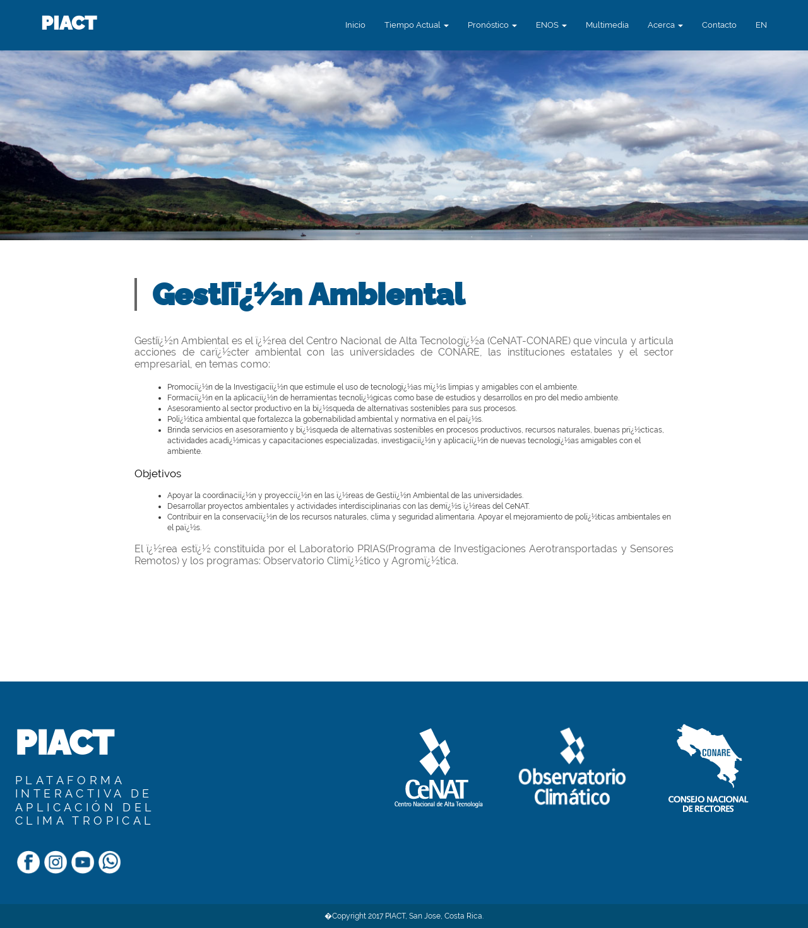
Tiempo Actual (416, 25)
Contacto (719, 25)
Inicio (355, 25)
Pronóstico (492, 25)
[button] (761, 25)
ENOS (551, 25)
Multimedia (607, 25)
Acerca (665, 25)
